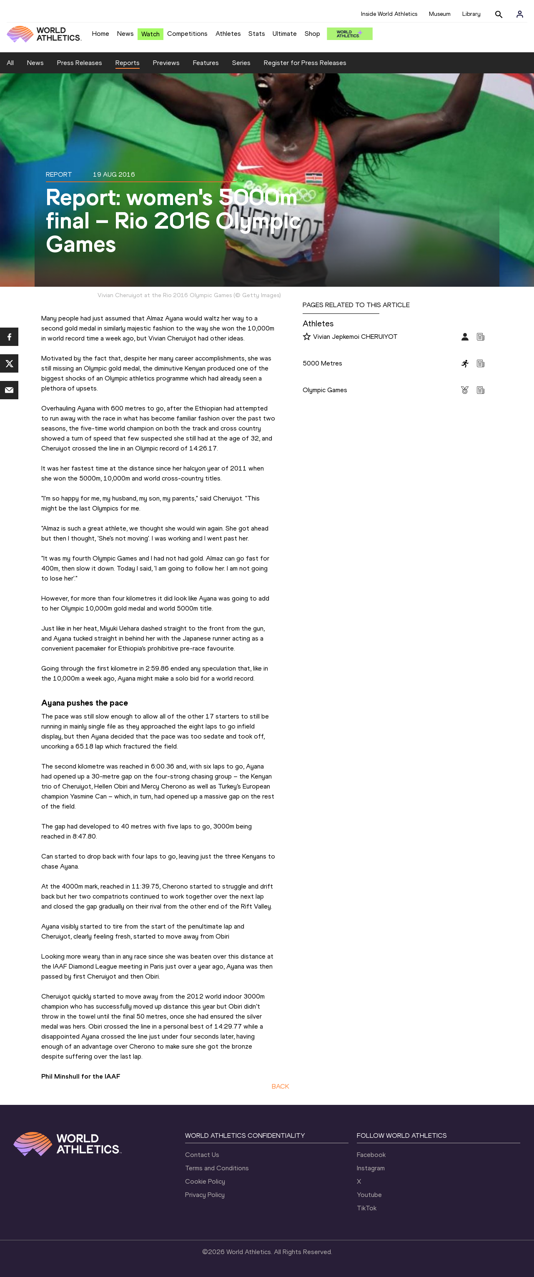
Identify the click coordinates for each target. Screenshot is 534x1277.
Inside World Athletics (389, 14)
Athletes (228, 34)
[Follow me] (307, 337)
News (125, 34)
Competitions (187, 34)
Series (241, 63)
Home (100, 34)
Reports (127, 63)
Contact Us (202, 1155)
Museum (440, 14)
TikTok (366, 1208)
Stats (256, 34)
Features (206, 63)
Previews (166, 63)
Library (471, 14)
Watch (150, 34)
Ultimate (285, 34)
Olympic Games (325, 390)
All (10, 63)
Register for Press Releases (305, 63)
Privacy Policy (205, 1195)
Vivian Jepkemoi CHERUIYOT (355, 337)
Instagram (371, 1168)
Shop (312, 34)
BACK (280, 1086)
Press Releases (79, 63)
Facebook (371, 1155)
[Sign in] (519, 14)
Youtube (369, 1195)
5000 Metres (322, 363)
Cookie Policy (205, 1181)
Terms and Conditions (217, 1168)
